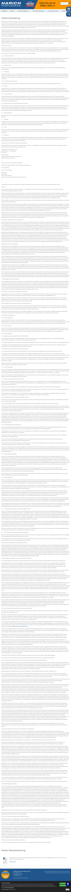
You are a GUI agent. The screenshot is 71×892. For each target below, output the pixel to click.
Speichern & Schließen (64, 885)
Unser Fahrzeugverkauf (23, 11)
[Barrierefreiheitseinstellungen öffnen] (68, 884)
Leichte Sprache (48, 872)
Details (67, 889)
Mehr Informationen (9, 887)
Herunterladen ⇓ (12, 861)
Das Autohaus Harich (53, 11)
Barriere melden (62, 872)
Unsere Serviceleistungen (38, 11)
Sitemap (67, 871)
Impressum (62, 871)
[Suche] (64, 3)
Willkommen (4, 11)
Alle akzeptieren (64, 883)
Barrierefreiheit (55, 872)
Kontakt (12, 11)
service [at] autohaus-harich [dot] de (20, 877)
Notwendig (13, 889)
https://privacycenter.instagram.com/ (20, 626)
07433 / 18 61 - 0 (47, 5)
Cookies (68, 872)
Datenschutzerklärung (49, 871)
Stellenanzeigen (65, 11)
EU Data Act (57, 871)
